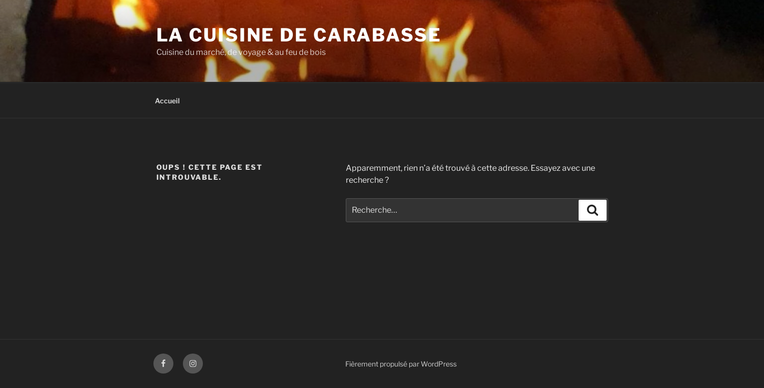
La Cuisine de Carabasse (299, 35)
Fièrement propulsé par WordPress (401, 364)
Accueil (167, 100)
